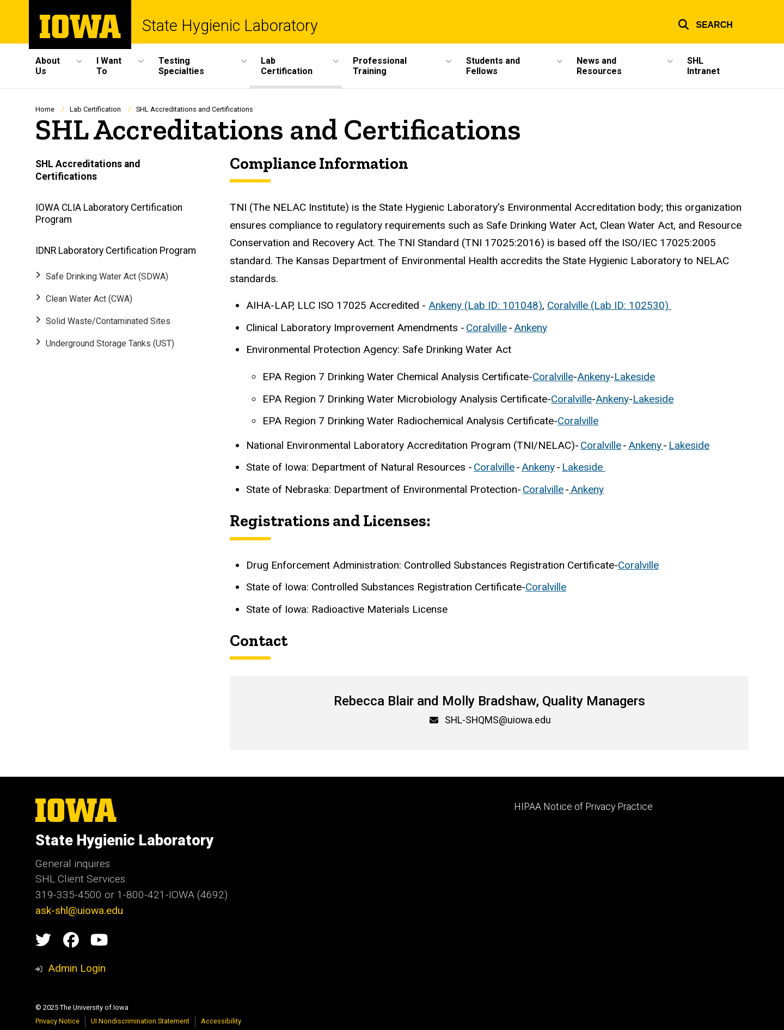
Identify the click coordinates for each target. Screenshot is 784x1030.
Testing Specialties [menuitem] (181, 66)
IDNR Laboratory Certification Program (115, 250)
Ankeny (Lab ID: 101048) (485, 305)
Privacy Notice (57, 1021)
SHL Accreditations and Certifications (87, 170)
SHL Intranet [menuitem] (703, 66)
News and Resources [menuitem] (599, 66)
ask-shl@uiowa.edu (79, 910)
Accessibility (221, 1021)
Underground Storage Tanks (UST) (110, 343)
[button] (705, 23)
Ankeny (530, 327)
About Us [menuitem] (47, 66)
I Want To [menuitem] (108, 66)
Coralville (486, 327)
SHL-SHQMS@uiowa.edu (498, 720)
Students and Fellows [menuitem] (493, 66)
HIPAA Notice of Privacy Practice (583, 806)
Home (44, 109)
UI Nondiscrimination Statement (140, 1021)
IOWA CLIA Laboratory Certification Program (108, 213)
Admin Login (77, 968)
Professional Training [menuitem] (380, 66)
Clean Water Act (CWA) (89, 299)
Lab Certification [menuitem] (287, 66)
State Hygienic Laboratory (230, 26)
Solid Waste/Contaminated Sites (108, 321)
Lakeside (634, 376)
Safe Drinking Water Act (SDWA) (107, 276)
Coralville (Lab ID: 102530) (609, 305)
